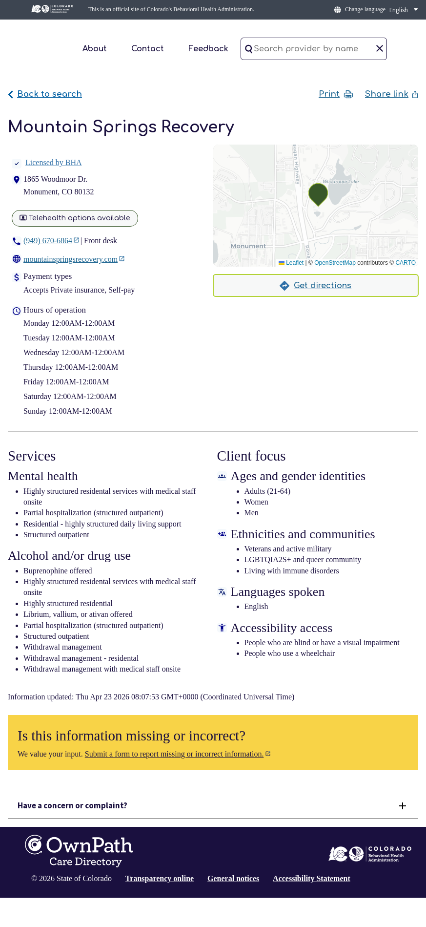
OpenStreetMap (335, 262)
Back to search (45, 94)
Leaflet (291, 262)
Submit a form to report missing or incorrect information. (174, 754)
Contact (147, 48)
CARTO (405, 262)
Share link (391, 94)
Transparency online (159, 878)
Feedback (208, 48)
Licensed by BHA (47, 162)
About (94, 48)
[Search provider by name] (314, 49)
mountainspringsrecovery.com (70, 259)
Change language (365, 9)
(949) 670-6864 (47, 240)
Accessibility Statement (311, 878)
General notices (233, 878)
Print (336, 94)
